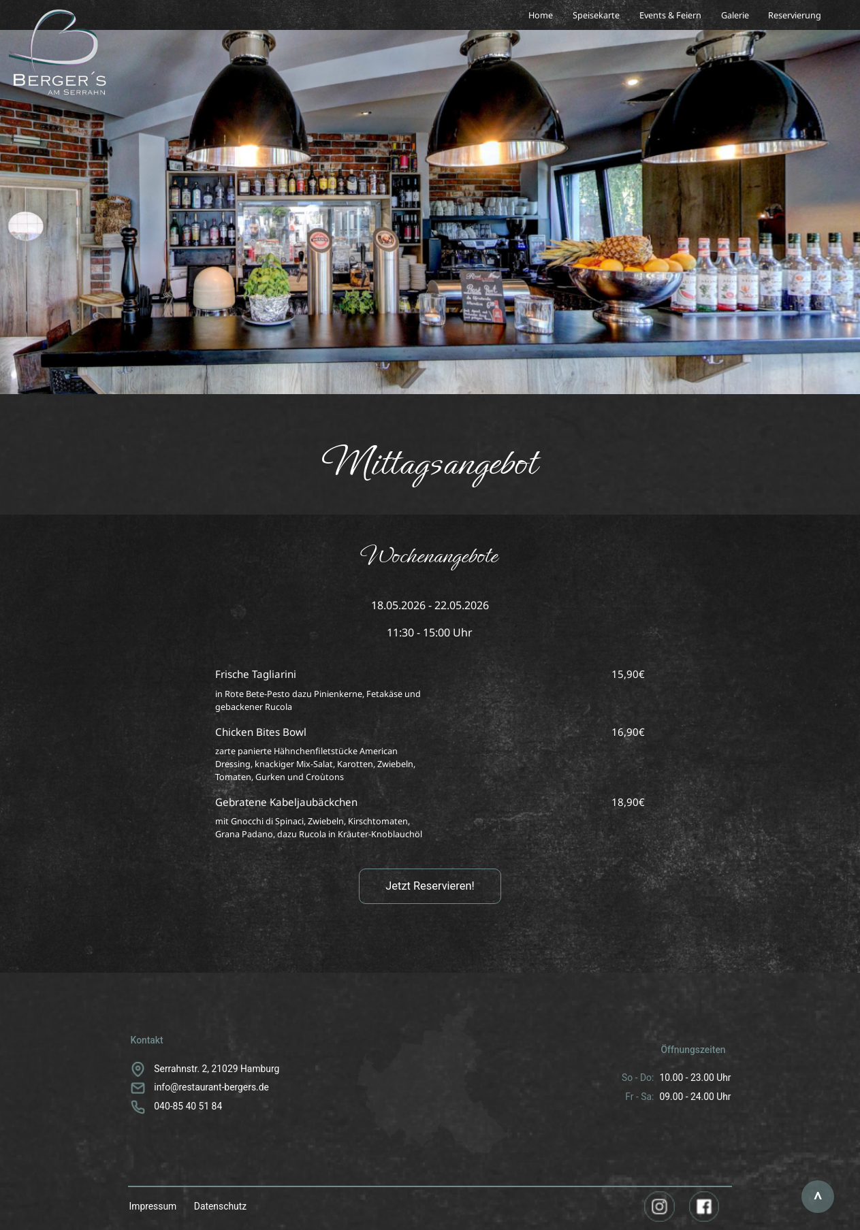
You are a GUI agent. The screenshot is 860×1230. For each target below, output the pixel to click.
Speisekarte (596, 15)
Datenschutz (220, 1206)
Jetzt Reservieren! (429, 885)
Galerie (735, 15)
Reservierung (794, 15)
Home (540, 15)
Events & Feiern (670, 15)
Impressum (152, 1206)
